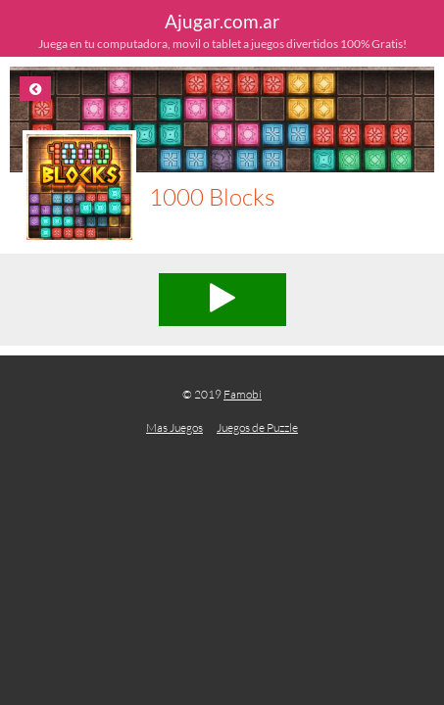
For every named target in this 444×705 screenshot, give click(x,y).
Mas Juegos (174, 427)
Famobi (242, 394)
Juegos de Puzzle (257, 427)
